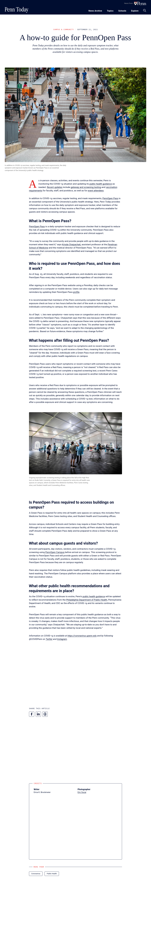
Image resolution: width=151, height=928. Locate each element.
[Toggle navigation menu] (110, 10)
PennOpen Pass (110, 198)
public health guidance (100, 184)
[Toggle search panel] (144, 10)
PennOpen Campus (54, 552)
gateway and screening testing (86, 187)
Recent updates (54, 187)
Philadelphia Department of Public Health (86, 599)
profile (76, 292)
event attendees (96, 190)
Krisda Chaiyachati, (71, 244)
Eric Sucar (82, 792)
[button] (75, 443)
